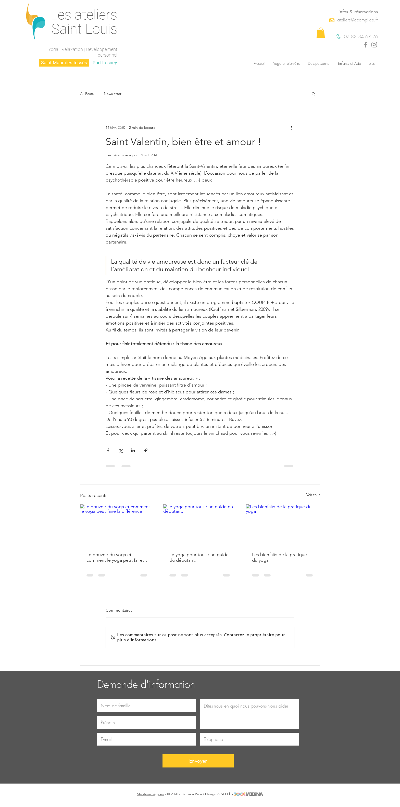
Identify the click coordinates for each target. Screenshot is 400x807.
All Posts (87, 94)
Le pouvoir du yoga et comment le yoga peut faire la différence (116, 557)
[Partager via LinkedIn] (133, 450)
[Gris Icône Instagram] (374, 44)
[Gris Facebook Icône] (366, 44)
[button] (320, 33)
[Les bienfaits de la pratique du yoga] (283, 525)
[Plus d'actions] (291, 127)
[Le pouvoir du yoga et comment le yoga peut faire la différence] (117, 525)
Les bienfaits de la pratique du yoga (279, 557)
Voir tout (313, 494)
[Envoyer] (198, 760)
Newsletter (112, 94)
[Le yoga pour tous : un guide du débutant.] (200, 525)
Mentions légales (150, 794)
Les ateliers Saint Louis (84, 22)
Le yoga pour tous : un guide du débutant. (199, 557)
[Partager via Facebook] (108, 450)
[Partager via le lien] (145, 450)
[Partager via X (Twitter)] (120, 450)
